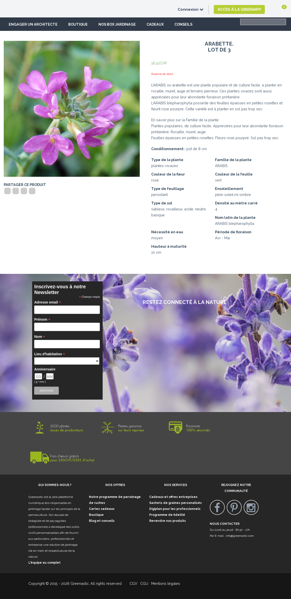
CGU (144, 583)
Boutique (78, 24)
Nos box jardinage (117, 24)
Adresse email (47, 302)
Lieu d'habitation (49, 354)
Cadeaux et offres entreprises (173, 497)
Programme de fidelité (167, 515)
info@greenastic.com (240, 536)
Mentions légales (165, 583)
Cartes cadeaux (101, 509)
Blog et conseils (102, 521)
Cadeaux (155, 24)
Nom (39, 336)
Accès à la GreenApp (239, 9)
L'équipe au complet (44, 562)
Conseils (183, 24)
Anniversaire (44, 369)
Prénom (42, 319)
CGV (130, 583)
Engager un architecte (33, 24)
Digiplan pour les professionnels (175, 509)
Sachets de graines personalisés (175, 503)
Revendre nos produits (167, 521)
